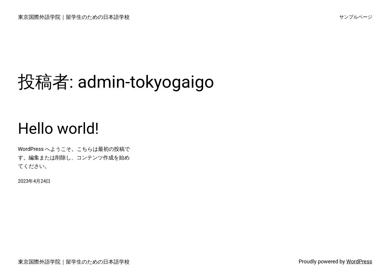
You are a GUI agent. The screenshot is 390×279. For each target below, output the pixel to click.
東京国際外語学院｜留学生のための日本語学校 (74, 17)
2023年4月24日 (34, 181)
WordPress (359, 261)
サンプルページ (355, 17)
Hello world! (58, 129)
